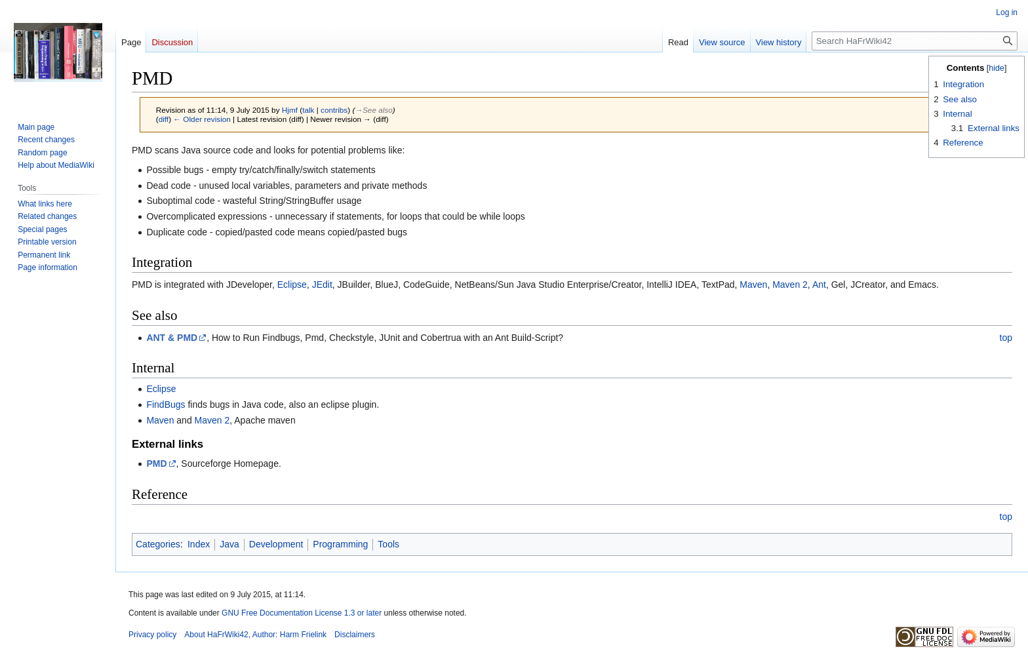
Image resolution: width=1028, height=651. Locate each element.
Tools (388, 544)
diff (163, 119)
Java (229, 544)
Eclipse (292, 284)
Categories (158, 544)
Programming (340, 544)
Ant (819, 284)
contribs (334, 110)
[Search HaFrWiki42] (915, 40)
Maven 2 (790, 284)
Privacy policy (152, 634)
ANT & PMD (171, 337)
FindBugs (165, 404)
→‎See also (373, 110)
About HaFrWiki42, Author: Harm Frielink (255, 634)
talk (308, 110)
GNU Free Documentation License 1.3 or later (302, 613)
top (1006, 337)
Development (276, 544)
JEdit (322, 284)
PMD (156, 463)
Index (199, 544)
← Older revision (202, 119)
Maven (753, 284)
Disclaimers (354, 634)
